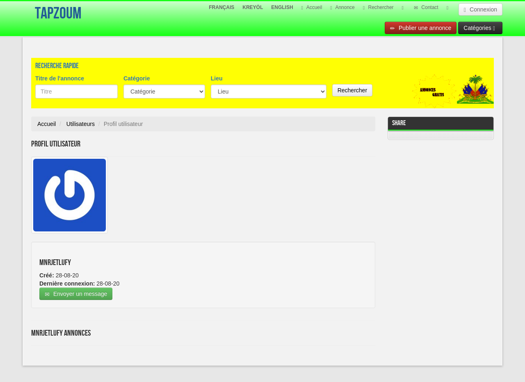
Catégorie (136, 78)
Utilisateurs (80, 124)
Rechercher (378, 7)
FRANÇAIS (221, 7)
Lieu (217, 78)
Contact (426, 7)
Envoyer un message (76, 294)
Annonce (342, 7)
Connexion (480, 9)
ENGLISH (282, 7)
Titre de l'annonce (59, 78)
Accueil (311, 7)
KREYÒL (252, 7)
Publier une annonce (420, 28)
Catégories (479, 28)
